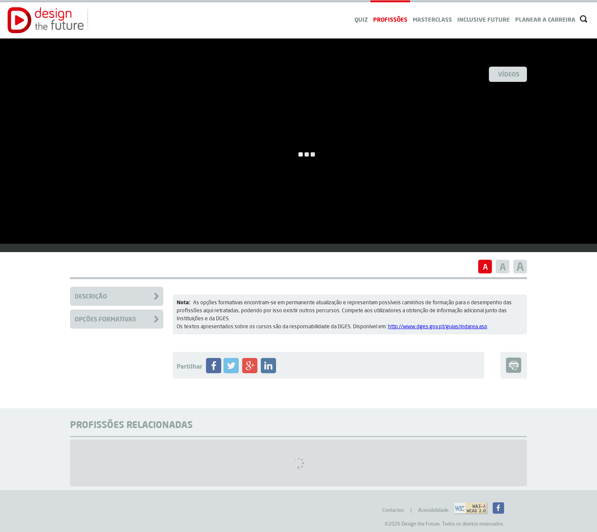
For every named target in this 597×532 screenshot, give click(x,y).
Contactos (393, 510)
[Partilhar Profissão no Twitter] (231, 371)
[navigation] (545, 12)
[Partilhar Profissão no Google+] (250, 371)
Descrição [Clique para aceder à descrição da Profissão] (91, 296)
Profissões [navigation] (390, 19)
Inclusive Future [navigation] (483, 19)
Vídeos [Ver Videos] (508, 74)
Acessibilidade (433, 510)
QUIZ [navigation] (361, 19)
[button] (46, 20)
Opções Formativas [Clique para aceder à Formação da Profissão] (105, 319)
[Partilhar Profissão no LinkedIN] (268, 371)
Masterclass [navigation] (432, 19)
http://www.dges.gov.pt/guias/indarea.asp (437, 326)
